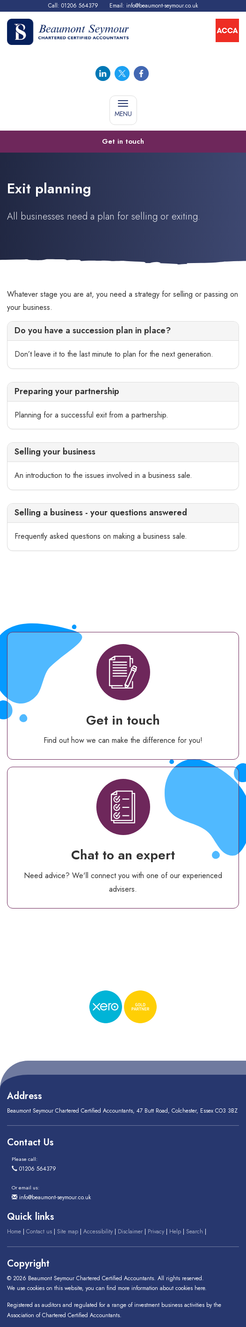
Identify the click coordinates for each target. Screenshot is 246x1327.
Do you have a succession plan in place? (92, 330)
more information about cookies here (161, 1288)
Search (194, 1231)
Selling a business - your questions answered (100, 512)
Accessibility (98, 1231)
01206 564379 (79, 5)
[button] (123, 142)
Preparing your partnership (66, 391)
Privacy (156, 1231)
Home (14, 1231)
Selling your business (54, 452)
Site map (67, 1231)
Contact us (39, 1231)
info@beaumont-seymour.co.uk (162, 5)
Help (175, 1231)
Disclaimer (130, 1231)
